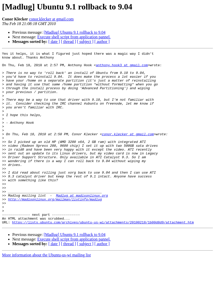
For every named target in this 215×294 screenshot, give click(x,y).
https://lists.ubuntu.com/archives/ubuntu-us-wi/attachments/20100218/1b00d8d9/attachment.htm (103, 256)
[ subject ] (85, 41)
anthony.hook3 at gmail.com (122, 68)
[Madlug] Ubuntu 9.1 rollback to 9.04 (74, 32)
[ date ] (54, 41)
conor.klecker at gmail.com (51, 19)
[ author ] (102, 41)
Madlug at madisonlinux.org (82, 224)
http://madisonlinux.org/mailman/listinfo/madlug (55, 229)
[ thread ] (68, 41)
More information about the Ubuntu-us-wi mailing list (46, 289)
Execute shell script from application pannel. (74, 37)
